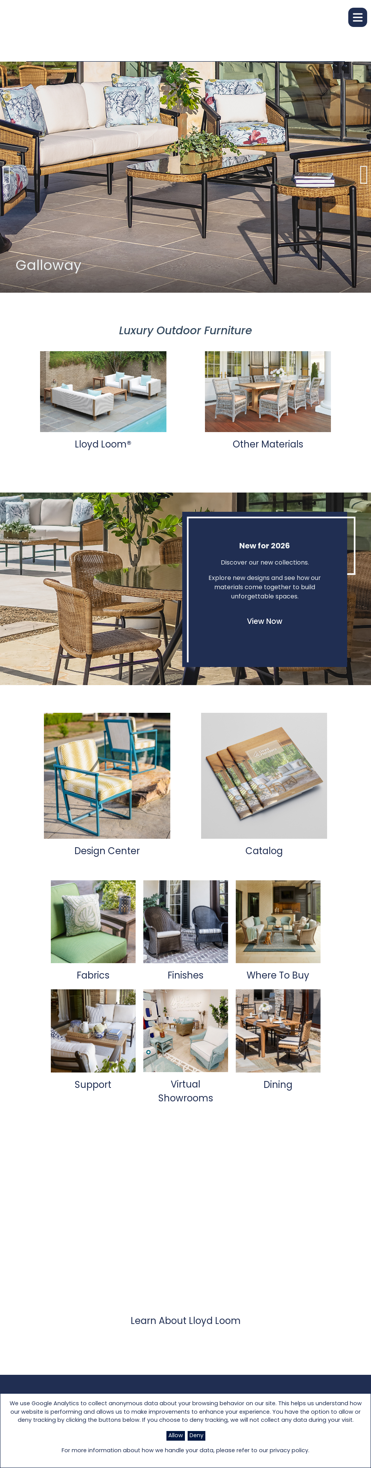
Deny (196, 1436)
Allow (175, 1436)
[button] (357, 17)
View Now (264, 622)
